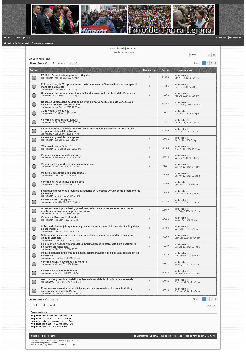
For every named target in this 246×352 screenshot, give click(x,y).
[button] (215, 63)
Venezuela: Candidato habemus (59, 270)
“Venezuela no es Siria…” (56, 146)
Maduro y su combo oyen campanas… (63, 173)
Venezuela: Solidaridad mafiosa (59, 119)
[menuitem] (26, 38)
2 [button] (207, 63)
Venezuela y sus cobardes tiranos (61, 155)
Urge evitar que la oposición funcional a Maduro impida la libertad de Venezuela (88, 93)
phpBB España (58, 343)
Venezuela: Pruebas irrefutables (59, 217)
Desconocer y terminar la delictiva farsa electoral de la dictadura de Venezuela (87, 279)
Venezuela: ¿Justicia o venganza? (61, 137)
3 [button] (211, 63)
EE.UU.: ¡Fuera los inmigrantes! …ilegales (66, 75)
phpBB (47, 341)
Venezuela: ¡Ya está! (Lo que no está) (63, 181)
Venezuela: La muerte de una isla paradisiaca (67, 164)
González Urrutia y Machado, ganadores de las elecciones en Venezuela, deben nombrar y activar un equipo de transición (87, 210)
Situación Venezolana (39, 59)
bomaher (49, 78)
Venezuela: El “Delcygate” (56, 199)
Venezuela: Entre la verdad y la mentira (64, 261)
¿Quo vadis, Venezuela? (55, 110)
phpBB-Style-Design (67, 345)
